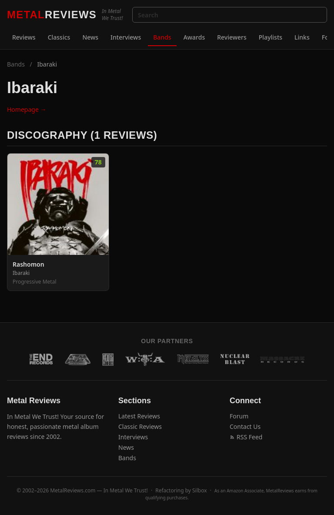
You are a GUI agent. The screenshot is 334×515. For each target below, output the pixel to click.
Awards (194, 37)
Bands (162, 37)
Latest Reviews (139, 416)
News (90, 37)
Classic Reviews (140, 426)
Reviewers (232, 37)
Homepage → (26, 109)
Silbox (199, 490)
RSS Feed (246, 437)
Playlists (270, 37)
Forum (239, 416)
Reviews (24, 37)
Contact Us (245, 426)
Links (302, 37)
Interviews (125, 37)
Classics (59, 37)
